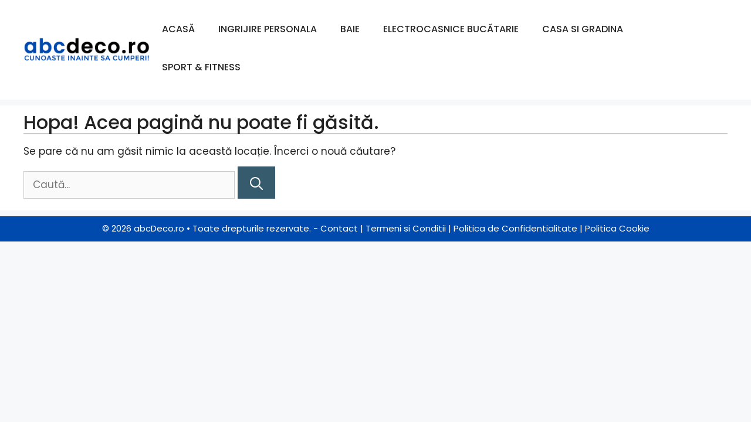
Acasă (178, 29)
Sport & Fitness (201, 67)
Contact (339, 228)
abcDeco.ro (159, 228)
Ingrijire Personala (267, 29)
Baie (350, 29)
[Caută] (256, 182)
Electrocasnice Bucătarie (451, 29)
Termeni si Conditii (406, 228)
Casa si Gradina (582, 29)
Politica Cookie (617, 228)
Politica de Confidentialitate (515, 228)
